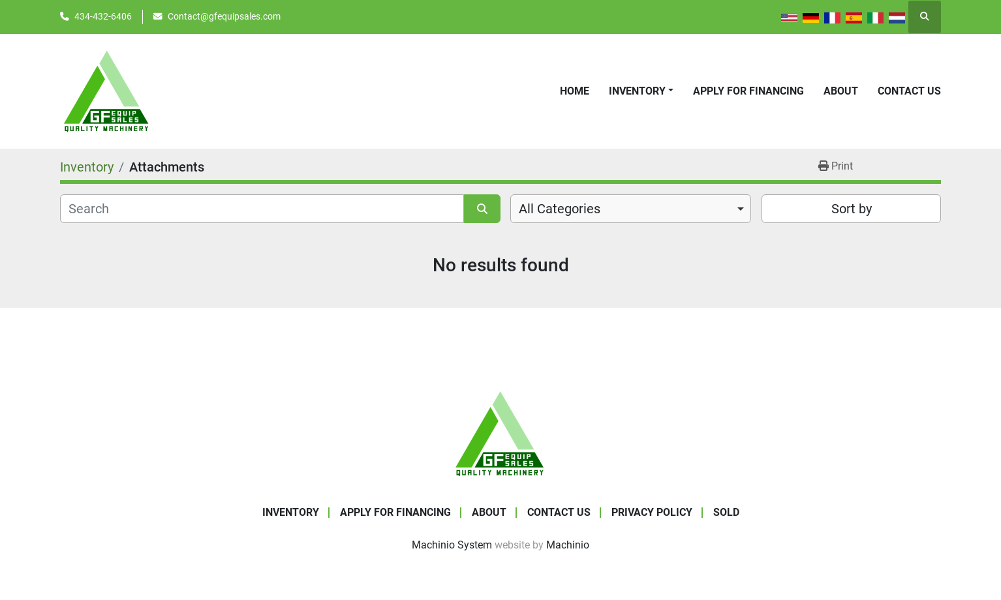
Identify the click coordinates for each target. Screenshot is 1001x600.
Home (574, 91)
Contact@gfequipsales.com (224, 16)
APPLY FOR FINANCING (748, 91)
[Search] (262, 208)
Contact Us (909, 91)
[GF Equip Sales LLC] (500, 433)
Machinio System (452, 545)
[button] (641, 91)
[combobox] (630, 208)
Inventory (637, 91)
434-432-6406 (103, 16)
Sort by (851, 209)
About (841, 91)
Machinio (567, 545)
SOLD (726, 512)
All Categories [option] (559, 209)
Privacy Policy (651, 512)
